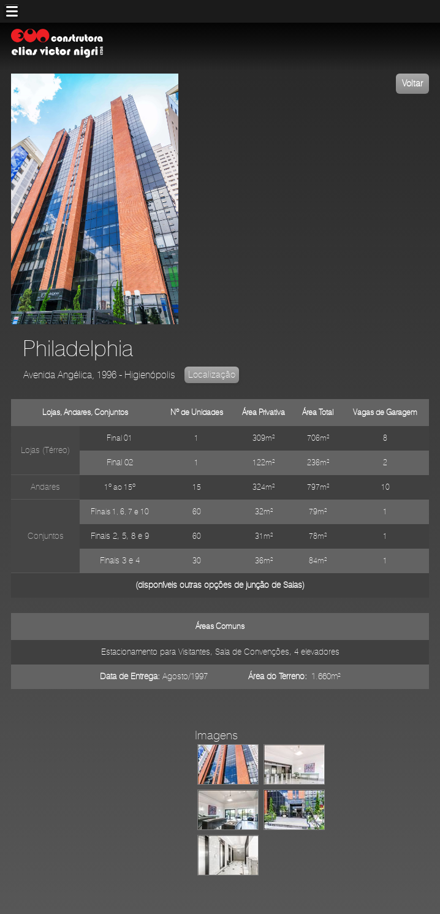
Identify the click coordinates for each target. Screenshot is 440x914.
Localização (211, 374)
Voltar (412, 83)
